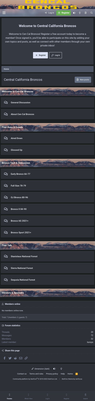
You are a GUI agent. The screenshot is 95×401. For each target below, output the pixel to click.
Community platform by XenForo (35, 379)
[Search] (91, 13)
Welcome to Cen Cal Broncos (17, 91)
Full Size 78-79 (18, 185)
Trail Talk (7, 245)
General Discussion (20, 102)
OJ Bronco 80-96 (19, 197)
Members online (12, 304)
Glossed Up (16, 150)
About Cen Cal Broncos (22, 114)
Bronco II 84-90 (19, 209)
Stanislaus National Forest (24, 256)
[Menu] (4, 13)
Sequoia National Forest (23, 279)
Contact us (22, 374)
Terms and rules (36, 374)
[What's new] (85, 13)
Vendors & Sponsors (13, 292)
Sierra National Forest (22, 268)
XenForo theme (67, 379)
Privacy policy (52, 374)
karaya (90, 342)
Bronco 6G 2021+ (19, 220)
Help (63, 374)
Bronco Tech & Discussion (16, 163)
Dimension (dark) (40, 369)
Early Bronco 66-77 (20, 174)
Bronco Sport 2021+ (21, 232)
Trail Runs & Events (12, 127)
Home (70, 374)
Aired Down (16, 138)
